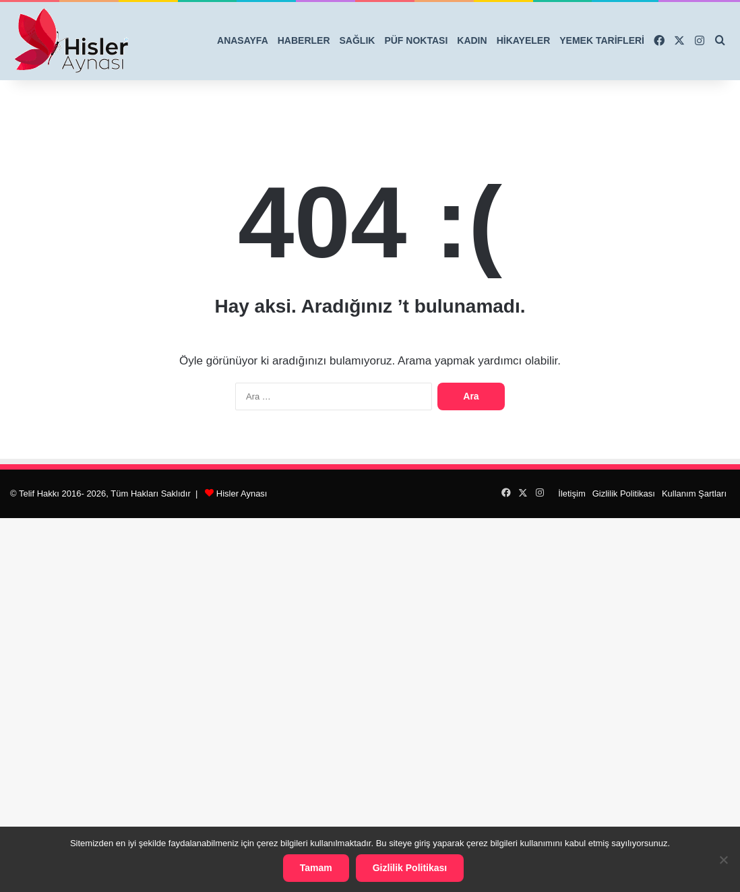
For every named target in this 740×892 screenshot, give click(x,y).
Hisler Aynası (242, 493)
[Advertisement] (370, 703)
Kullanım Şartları (694, 493)
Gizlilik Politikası (623, 493)
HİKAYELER (524, 40)
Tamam (316, 867)
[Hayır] (723, 859)
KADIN (472, 40)
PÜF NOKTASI (416, 40)
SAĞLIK (357, 40)
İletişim (571, 493)
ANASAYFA (242, 40)
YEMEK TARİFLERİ (601, 40)
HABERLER (304, 40)
